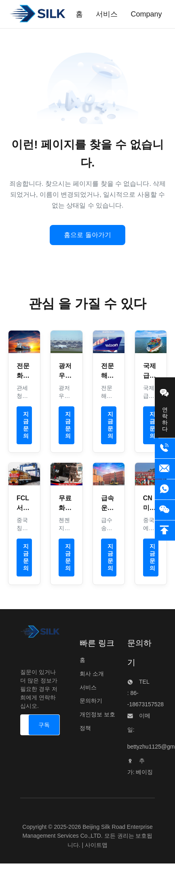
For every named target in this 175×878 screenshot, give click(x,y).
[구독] (44, 725)
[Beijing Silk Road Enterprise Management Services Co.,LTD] (40, 633)
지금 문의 (26, 425)
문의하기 (91, 700)
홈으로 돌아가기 (87, 234)
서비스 (88, 687)
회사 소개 (92, 673)
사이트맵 (96, 845)
